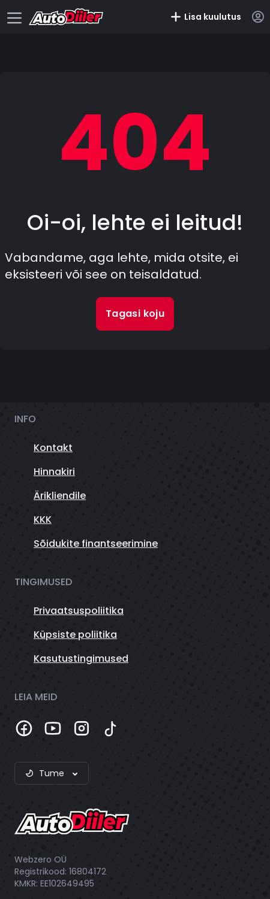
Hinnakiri (54, 472)
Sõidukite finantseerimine (96, 543)
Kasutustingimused (81, 658)
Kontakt (53, 448)
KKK (43, 519)
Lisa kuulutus (205, 17)
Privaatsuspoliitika (79, 611)
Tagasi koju (135, 313)
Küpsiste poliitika (75, 634)
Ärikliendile (60, 496)
